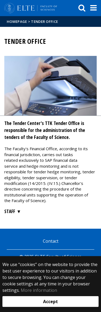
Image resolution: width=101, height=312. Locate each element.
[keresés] (81, 8)
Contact (50, 241)
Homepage (17, 21)
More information (39, 290)
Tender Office (44, 21)
